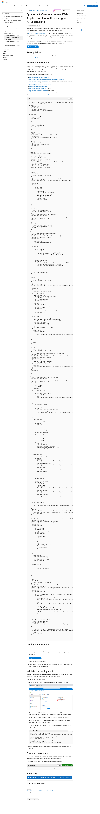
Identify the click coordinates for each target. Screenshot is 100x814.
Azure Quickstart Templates (44, 95)
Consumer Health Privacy (40, 809)
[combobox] (12, 13)
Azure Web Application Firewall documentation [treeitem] (13, 16)
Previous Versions (13, 809)
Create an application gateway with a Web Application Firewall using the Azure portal (49, 777)
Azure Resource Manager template (36, 33)
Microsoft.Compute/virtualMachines (38, 88)
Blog (19, 809)
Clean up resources (81, 20)
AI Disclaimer (4, 809)
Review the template (81, 15)
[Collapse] (21, 10)
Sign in (96, 2)
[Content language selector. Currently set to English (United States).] (8, 806)
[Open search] (93, 2)
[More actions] (72, 11)
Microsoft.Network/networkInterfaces (38, 90)
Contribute (25, 809)
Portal (84, 5)
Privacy (30, 809)
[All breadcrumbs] (28, 11)
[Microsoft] (3, 2)
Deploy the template (81, 17)
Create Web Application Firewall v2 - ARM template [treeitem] (13, 38)
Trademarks (58, 809)
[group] (50, 370)
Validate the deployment (82, 19)
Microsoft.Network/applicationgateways (39, 77)
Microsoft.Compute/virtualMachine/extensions (40, 92)
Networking (32, 10)
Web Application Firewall (42, 10)
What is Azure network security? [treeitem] (11, 29)
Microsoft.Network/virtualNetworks (38, 86)
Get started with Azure (93, 5)
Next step (79, 22)
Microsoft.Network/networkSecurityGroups (40, 84)
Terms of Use (51, 809)
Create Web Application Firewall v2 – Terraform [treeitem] (13, 46)
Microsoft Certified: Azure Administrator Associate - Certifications (41, 791)
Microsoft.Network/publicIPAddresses (38, 81)
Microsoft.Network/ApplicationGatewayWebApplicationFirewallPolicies (46, 79)
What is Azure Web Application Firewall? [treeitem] (12, 20)
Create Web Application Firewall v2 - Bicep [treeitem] (13, 42)
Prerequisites (80, 13)
